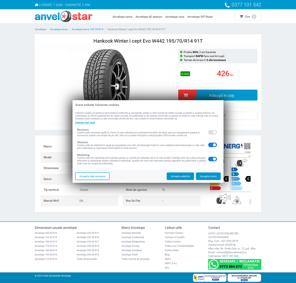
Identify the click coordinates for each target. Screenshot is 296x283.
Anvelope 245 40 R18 (88, 246)
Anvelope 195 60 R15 (46, 254)
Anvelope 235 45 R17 (88, 232)
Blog (167, 254)
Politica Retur (172, 250)
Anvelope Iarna (59, 29)
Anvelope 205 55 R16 (46, 232)
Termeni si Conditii (174, 237)
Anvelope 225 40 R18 (88, 237)
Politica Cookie (173, 241)
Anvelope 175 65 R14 (46, 246)
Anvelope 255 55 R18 (88, 250)
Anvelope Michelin (131, 232)
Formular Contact (174, 232)
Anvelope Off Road (200, 16)
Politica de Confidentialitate (179, 246)
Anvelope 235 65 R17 (88, 241)
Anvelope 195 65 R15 (46, 237)
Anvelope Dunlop (131, 246)
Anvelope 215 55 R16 (46, 259)
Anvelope (40, 29)
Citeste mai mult (85, 122)
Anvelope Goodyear (132, 250)
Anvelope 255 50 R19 (88, 254)
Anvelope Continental (133, 237)
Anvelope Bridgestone (133, 241)
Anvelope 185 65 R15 (46, 241)
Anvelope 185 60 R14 (46, 250)
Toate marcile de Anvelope (136, 259)
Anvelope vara (174, 16)
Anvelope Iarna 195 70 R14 (87, 29)
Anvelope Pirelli (130, 254)
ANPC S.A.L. (171, 263)
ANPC (168, 259)
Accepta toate (208, 176)
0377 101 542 (230, 256)
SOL (167, 267)
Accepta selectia (180, 176)
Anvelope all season (149, 16)
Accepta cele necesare (92, 176)
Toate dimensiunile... (88, 259)
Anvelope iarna (122, 16)
